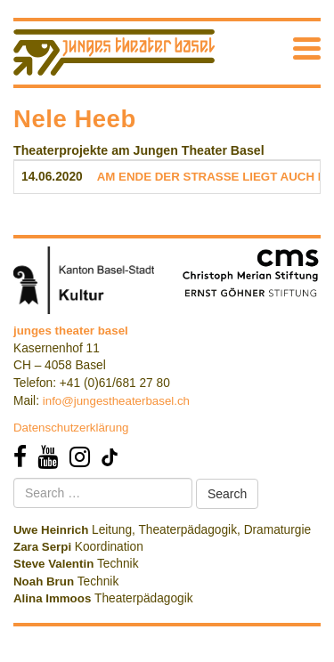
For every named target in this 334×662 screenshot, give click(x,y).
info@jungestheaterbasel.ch (116, 401)
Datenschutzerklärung (71, 427)
